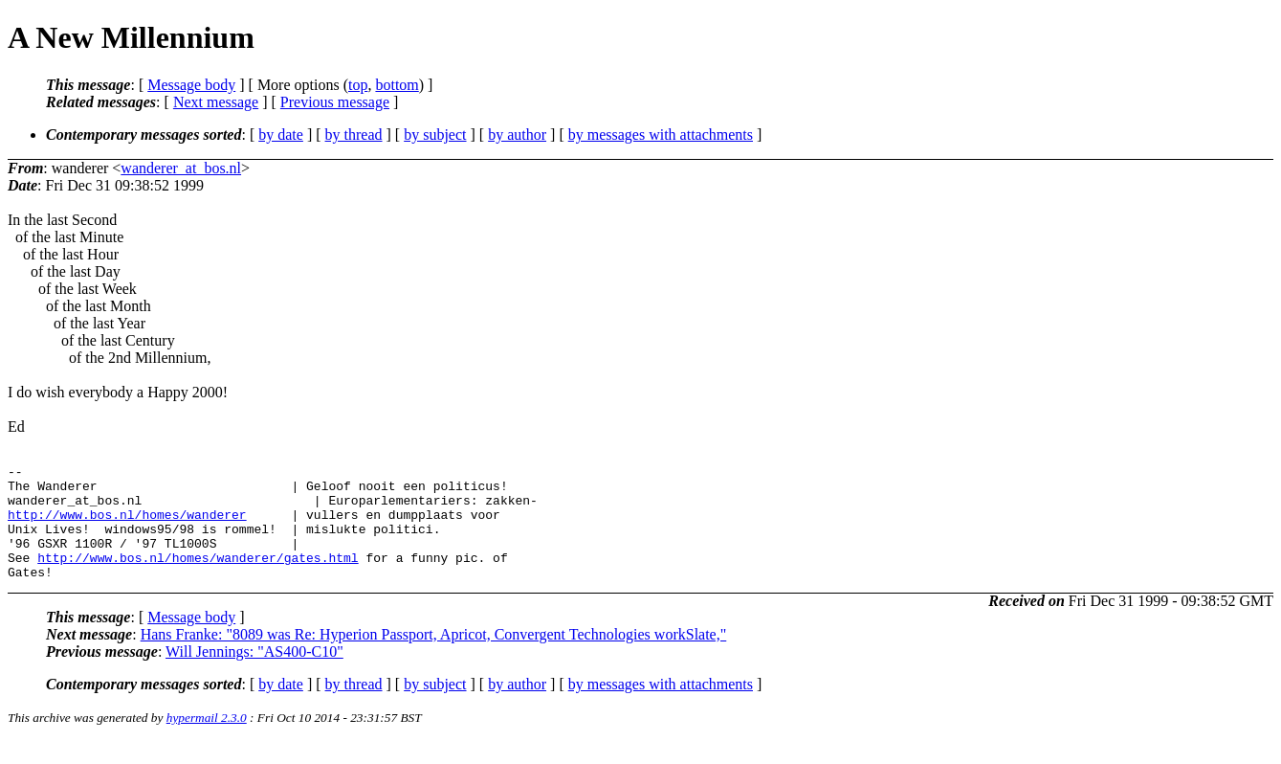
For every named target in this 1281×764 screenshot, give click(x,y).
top (357, 85)
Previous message (334, 102)
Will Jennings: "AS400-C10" (254, 674)
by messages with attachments (660, 134)
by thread (354, 134)
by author (517, 134)
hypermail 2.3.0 (206, 740)
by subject (435, 134)
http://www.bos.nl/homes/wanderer (127, 525)
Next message (215, 102)
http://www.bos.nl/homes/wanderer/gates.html (197, 577)
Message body (191, 85)
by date (280, 134)
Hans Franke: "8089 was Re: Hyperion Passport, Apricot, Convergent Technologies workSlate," (434, 657)
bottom (396, 85)
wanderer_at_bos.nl (181, 168)
